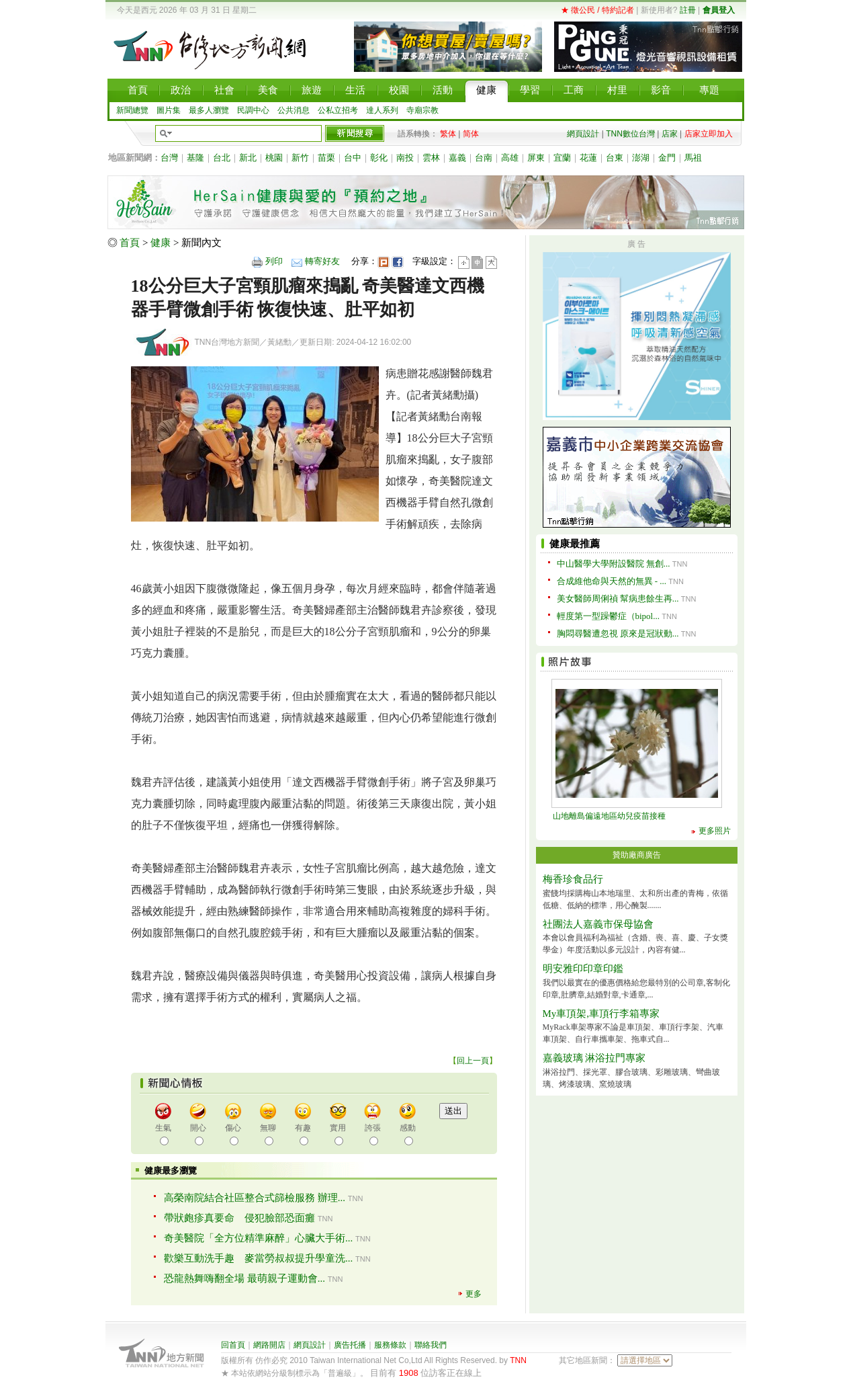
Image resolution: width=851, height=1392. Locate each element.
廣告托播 (350, 1345)
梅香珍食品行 (573, 879)
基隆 (195, 158)
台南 (483, 158)
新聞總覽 (132, 110)
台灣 (169, 158)
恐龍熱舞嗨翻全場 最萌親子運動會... (244, 1278)
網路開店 (269, 1345)
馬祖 (693, 158)
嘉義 (457, 158)
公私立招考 (338, 110)
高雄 (510, 158)
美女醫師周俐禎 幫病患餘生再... (618, 598)
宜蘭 (562, 158)
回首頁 (233, 1345)
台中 (352, 158)
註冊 (688, 10)
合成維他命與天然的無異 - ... (612, 581)
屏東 (536, 158)
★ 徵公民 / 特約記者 (597, 10)
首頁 (130, 242)
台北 (221, 158)
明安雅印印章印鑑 (583, 968)
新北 (248, 158)
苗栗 (326, 158)
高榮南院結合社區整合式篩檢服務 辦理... (254, 1197)
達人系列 (382, 110)
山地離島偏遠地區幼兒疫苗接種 (609, 816)
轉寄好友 (322, 261)
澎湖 (641, 158)
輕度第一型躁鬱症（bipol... (608, 616)
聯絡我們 (430, 1345)
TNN (518, 1360)
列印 (274, 261)
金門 (667, 158)
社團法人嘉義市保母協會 (598, 924)
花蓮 (588, 158)
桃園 (274, 158)
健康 (160, 242)
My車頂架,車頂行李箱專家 (601, 1013)
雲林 (431, 158)
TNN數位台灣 (630, 133)
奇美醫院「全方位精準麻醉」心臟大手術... (258, 1238)
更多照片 (715, 830)
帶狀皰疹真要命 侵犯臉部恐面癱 (239, 1218)
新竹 (300, 158)
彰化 (379, 158)
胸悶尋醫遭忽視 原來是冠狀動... (618, 633)
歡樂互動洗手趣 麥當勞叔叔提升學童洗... (258, 1258)
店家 (670, 133)
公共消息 (293, 110)
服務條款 (390, 1345)
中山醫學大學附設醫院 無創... (613, 564)
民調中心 (253, 110)
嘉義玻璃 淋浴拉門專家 (594, 1058)
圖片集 (168, 110)
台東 (614, 158)
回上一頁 (473, 1060)
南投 (405, 158)
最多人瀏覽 (209, 110)
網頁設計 (583, 133)
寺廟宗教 (422, 110)
